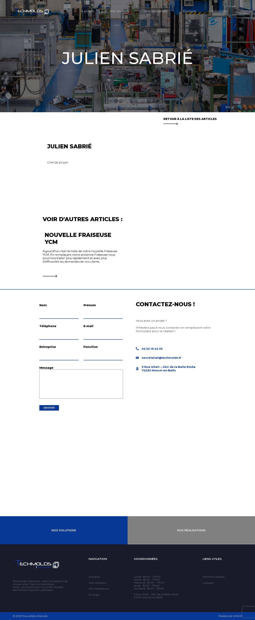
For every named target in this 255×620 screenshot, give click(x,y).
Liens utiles (212, 559)
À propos (87, 11)
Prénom (89, 305)
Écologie (189, 11)
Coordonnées (146, 559)
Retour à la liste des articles (190, 120)
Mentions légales (214, 576)
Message (46, 368)
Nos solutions (119, 11)
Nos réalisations (156, 11)
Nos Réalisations (191, 530)
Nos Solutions (63, 530)
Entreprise (47, 347)
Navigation (98, 559)
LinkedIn (208, 582)
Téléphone (47, 326)
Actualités (219, 11)
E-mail (88, 326)
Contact (247, 11)
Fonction (90, 347)
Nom (43, 305)
